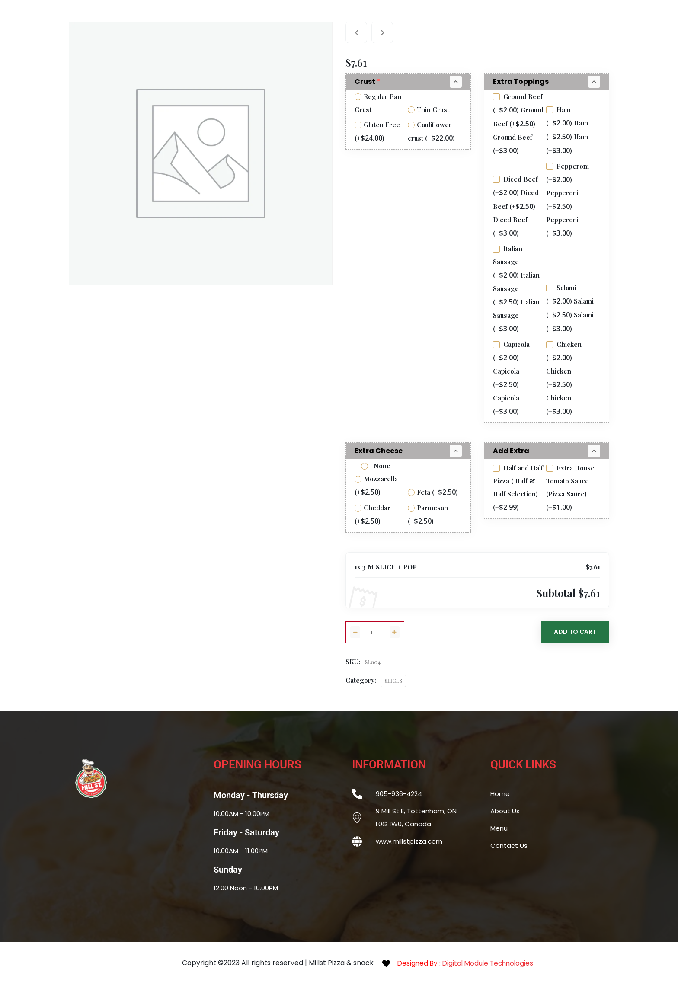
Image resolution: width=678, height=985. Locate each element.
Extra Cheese (379, 451)
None (375, 465)
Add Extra (511, 451)
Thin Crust (428, 109)
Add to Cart (575, 631)
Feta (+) (433, 492)
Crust (368, 81)
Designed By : (467, 963)
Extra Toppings (521, 81)
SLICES (393, 680)
